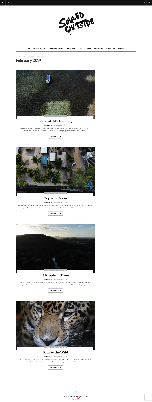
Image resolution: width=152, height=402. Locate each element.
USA (81, 48)
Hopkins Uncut (55, 198)
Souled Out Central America (55, 116)
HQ (29, 48)
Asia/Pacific (98, 48)
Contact (121, 48)
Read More (55, 136)
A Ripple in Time (55, 275)
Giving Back (110, 48)
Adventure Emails (56, 48)
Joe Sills (49, 125)
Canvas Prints (71, 48)
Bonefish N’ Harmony (55, 121)
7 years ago (58, 125)
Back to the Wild (55, 352)
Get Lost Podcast (39, 48)
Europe (88, 48)
